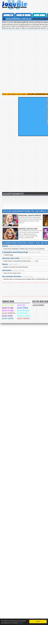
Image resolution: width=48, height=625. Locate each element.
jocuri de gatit (23, 310)
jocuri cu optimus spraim (9, 310)
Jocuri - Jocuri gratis (9, 94)
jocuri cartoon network (24, 318)
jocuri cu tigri (8, 305)
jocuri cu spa (7, 307)
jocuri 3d (21, 305)
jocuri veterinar (8, 313)
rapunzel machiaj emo (28, 229)
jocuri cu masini (23, 15)
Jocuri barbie (38, 305)
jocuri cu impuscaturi (24, 315)
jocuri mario (22, 313)
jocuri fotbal (22, 307)
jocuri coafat (7, 318)
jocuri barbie (39, 15)
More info (20, 623)
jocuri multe (7, 315)
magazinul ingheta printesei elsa (32, 216)
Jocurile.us (8, 15)
